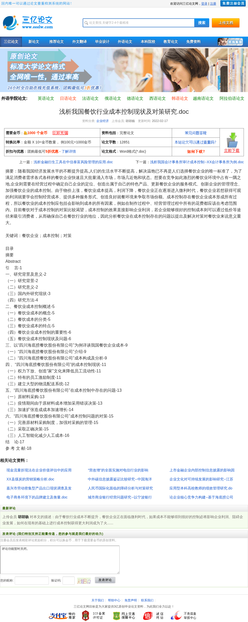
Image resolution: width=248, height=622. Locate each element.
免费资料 (193, 42)
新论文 (33, 42)
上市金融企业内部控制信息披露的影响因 (202, 470)
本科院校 (148, 42)
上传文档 (226, 23)
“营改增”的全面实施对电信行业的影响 (118, 470)
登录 (204, 3)
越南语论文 (203, 98)
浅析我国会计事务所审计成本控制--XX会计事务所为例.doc (197, 162)
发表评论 (105, 580)
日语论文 (68, 98)
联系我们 (147, 600)
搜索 (201, 23)
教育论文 (171, 42)
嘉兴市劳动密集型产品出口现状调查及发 (39, 488)
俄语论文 (113, 98)
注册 (213, 3)
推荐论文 (56, 42)
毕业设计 (102, 42)
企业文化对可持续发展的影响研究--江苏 (201, 479)
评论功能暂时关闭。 (60, 560)
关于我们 (97, 600)
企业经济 (102, 121)
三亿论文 (11, 42)
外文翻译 (79, 42)
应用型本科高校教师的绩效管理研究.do (200, 488)
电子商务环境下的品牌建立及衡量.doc (36, 497)
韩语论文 (180, 98)
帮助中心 (114, 600)
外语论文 (125, 42)
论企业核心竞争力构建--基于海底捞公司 (201, 497)
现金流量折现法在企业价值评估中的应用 (39, 470)
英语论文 (46, 98)
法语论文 (90, 98)
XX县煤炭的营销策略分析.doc (30, 479)
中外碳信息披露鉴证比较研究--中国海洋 (120, 479)
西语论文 (157, 98)
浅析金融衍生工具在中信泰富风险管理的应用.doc (73, 162)
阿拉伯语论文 (232, 98)
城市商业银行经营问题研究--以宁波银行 (120, 497)
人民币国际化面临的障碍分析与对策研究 (120, 488)
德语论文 (135, 98)
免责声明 (131, 600)
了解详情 (68, 151)
